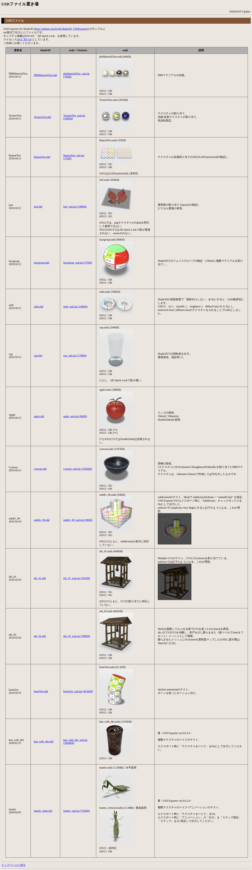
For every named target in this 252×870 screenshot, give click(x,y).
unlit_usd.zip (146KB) (75, 306)
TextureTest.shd (42, 117)
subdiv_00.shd (41, 520)
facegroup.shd (41, 262)
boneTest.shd (41, 691)
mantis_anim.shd (43, 810)
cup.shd (38, 355)
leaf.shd (38, 206)
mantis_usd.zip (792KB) (76, 810)
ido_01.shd (40, 578)
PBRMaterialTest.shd (45, 75)
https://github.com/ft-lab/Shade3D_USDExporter (61, 28)
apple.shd (39, 416)
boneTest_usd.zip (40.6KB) (78, 691)
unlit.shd (38, 306)
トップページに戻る (13, 865)
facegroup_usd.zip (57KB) (77, 262)
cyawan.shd (40, 468)
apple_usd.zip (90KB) (75, 416)
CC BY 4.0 (25, 39)
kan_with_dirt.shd (43, 741)
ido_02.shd (40, 636)
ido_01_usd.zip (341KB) (76, 578)
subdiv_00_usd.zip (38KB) (77, 520)
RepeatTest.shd (42, 157)
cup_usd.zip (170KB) (75, 355)
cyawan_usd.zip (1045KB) (77, 468)
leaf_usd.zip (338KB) (75, 206)
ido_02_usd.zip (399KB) (76, 636)
